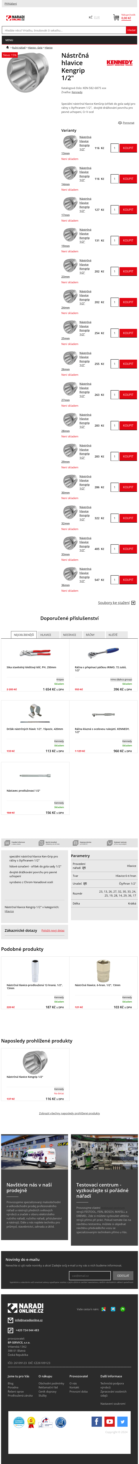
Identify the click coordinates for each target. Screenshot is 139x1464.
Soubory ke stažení (116, 602)
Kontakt (74, 1387)
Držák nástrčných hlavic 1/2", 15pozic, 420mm (35, 729)
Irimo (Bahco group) (121, 679)
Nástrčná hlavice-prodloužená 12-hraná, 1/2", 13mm (35, 986)
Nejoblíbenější (24, 635)
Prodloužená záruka (20, 1395)
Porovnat (128, 122)
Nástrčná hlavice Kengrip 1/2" (25, 1077)
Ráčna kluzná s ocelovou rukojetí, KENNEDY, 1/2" (102, 730)
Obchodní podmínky (51, 1383)
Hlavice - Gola (35, 47)
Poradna (13, 1387)
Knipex (60, 679)
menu (9, 40)
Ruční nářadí (19, 47)
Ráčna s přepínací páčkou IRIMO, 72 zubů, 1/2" (101, 669)
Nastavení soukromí (112, 1403)
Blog (10, 1383)
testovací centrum (113, 1207)
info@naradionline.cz (29, 1320)
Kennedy (77, 92)
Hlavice (48, 47)
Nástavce (69, 635)
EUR (97, 17)
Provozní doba (79, 1391)
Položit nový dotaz (52, 930)
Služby (43, 1395)
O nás (73, 1383)
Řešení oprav (16, 1391)
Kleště (113, 635)
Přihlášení (11, 3)
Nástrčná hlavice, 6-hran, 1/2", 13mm (97, 985)
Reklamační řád (48, 1387)
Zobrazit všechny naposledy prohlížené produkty (69, 1113)
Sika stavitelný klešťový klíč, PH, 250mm (31, 667)
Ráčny (90, 635)
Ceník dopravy (47, 1391)
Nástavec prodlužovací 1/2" (23, 790)
